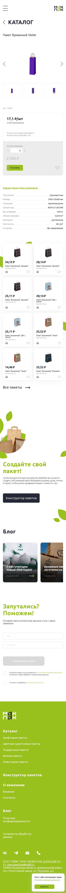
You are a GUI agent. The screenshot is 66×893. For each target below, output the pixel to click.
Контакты (9, 797)
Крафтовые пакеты (15, 737)
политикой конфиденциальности (49, 672)
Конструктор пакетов (21, 498)
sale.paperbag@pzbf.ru (20, 864)
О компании (13, 785)
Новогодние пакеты (15, 761)
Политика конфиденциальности (47, 880)
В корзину (15, 168)
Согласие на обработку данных (17, 835)
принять (44, 886)
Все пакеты (16, 387)
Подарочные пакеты (15, 749)
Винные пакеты (12, 755)
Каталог (18, 22)
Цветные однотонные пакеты (21, 743)
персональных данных (35, 682)
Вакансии (8, 791)
